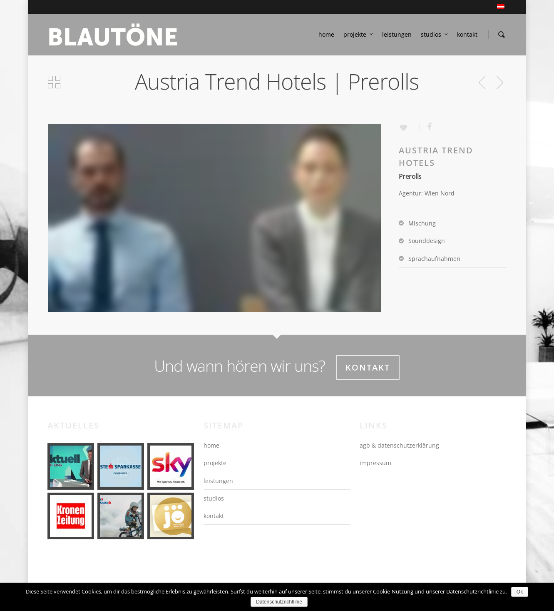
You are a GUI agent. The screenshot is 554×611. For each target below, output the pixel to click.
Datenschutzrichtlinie (279, 602)
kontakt (467, 34)
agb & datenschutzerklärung (399, 445)
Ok (520, 592)
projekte (358, 34)
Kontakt (367, 367)
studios (435, 34)
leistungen (397, 34)
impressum (375, 463)
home (326, 34)
